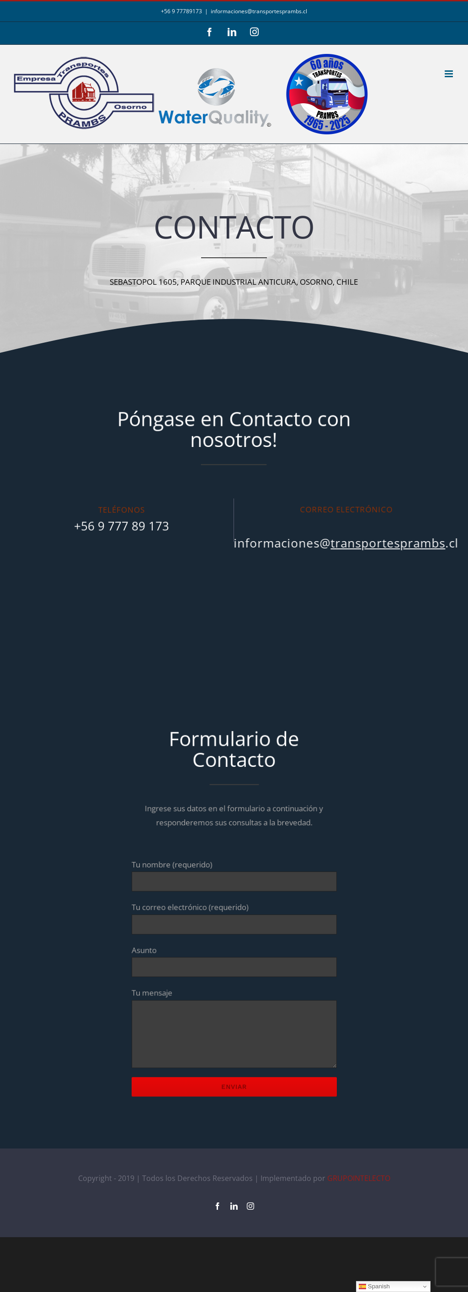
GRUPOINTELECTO (358, 1178)
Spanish (374, 1286)
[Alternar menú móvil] (449, 74)
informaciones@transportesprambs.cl (259, 11)
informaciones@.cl (341, 543)
